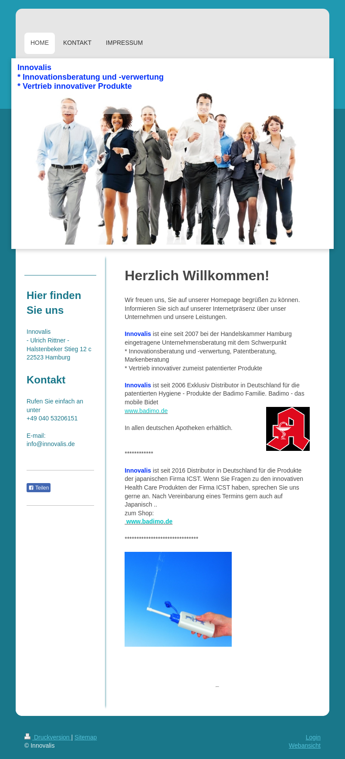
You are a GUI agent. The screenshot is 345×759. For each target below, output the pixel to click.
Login (313, 737)
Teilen (38, 488)
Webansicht (305, 745)
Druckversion (47, 737)
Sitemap (85, 737)
